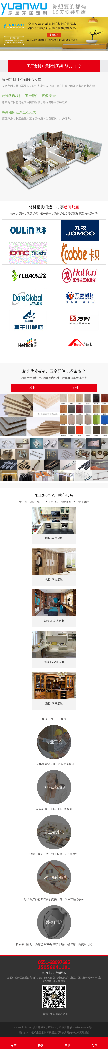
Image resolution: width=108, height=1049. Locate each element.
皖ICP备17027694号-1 (82, 1027)
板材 (32, 387)
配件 (75, 387)
